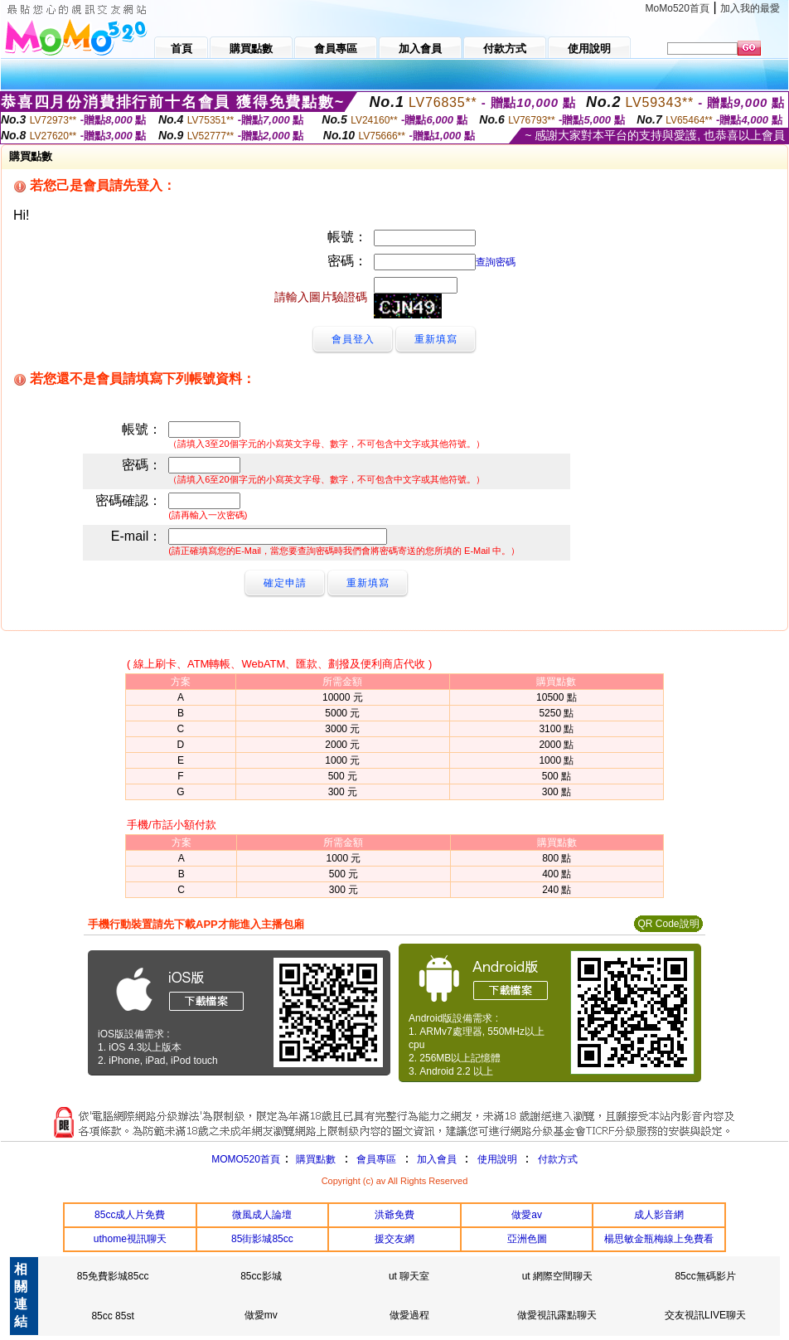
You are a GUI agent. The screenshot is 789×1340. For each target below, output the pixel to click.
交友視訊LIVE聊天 (705, 1315)
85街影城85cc (262, 1239)
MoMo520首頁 (677, 8)
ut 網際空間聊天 (557, 1276)
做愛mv (261, 1315)
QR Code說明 (668, 924)
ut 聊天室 (409, 1276)
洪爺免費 (394, 1215)
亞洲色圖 (527, 1239)
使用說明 (497, 1159)
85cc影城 (260, 1276)
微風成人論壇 (262, 1215)
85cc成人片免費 (129, 1215)
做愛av (526, 1215)
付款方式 (558, 1159)
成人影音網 (659, 1215)
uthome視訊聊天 (130, 1239)
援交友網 (394, 1239)
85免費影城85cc (113, 1276)
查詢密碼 (496, 262)
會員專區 (376, 1159)
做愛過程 (409, 1315)
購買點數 (314, 1159)
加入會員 (437, 1159)
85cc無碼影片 (705, 1276)
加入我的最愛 (750, 8)
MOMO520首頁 (245, 1159)
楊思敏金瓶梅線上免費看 (659, 1239)
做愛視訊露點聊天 (557, 1315)
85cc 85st (112, 1316)
